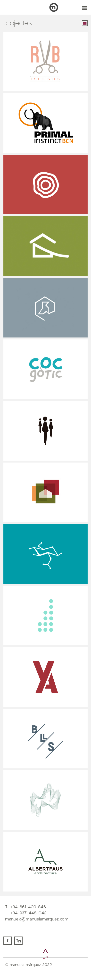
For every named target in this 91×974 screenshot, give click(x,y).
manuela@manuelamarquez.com (36, 918)
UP (45, 957)
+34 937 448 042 (28, 912)
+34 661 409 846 (28, 906)
